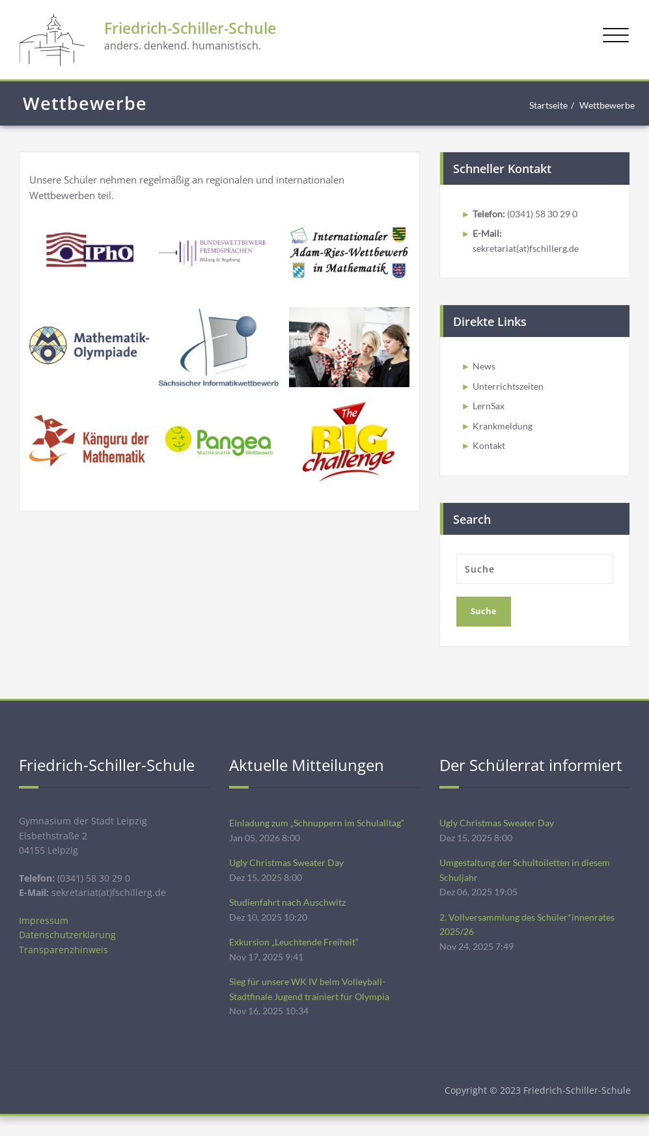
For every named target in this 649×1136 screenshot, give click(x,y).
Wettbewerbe (605, 105)
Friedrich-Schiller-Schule (217, 31)
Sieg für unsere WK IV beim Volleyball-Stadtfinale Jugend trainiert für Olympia (314, 1006)
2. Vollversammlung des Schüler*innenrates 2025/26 (531, 939)
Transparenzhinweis (64, 965)
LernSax (490, 412)
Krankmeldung (504, 433)
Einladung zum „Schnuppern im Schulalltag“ (320, 832)
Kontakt (490, 453)
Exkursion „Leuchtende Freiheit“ (297, 957)
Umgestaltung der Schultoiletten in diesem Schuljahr (530, 881)
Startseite (540, 105)
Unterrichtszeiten (511, 391)
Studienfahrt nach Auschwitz (290, 915)
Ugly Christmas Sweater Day (291, 874)
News (485, 370)
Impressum (44, 934)
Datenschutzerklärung (68, 949)
